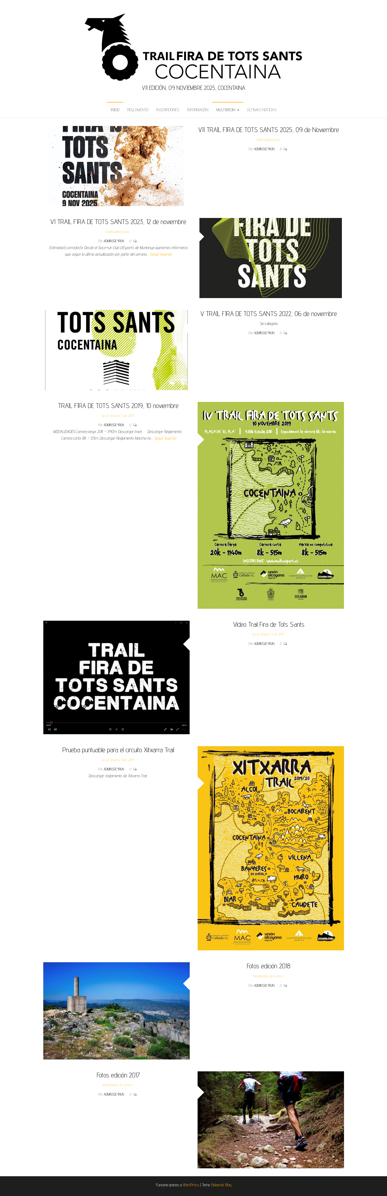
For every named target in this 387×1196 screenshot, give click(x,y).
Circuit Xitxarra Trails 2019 (117, 416)
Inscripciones (167, 109)
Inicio (115, 109)
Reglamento (137, 109)
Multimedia (227, 109)
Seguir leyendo (161, 254)
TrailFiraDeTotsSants (268, 140)
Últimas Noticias (261, 109)
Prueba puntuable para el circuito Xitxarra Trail (118, 750)
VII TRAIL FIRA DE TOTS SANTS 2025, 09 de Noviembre (268, 129)
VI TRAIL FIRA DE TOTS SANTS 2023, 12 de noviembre (118, 221)
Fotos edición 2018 (268, 966)
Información (197, 109)
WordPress (191, 1184)
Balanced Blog (221, 1184)
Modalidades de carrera (267, 976)
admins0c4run (264, 149)
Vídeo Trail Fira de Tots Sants (268, 624)
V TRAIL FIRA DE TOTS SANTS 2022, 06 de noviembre (268, 313)
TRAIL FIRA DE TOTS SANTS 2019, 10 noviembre (118, 405)
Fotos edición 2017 (118, 1075)
